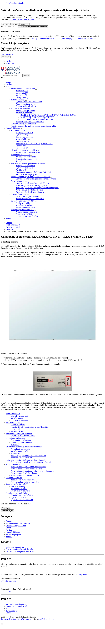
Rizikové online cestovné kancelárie (30, 122)
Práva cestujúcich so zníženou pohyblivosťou (33, 183)
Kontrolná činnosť (13, 225)
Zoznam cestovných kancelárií (27, 196)
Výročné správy (22, 135)
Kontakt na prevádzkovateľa (17, 606)
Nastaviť (15, 24)
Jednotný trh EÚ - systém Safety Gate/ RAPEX (34, 144)
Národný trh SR (22, 148)
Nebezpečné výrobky (14, 227)
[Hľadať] (26, 75)
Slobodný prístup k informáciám (23, 124)
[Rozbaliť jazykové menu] (6, 57)
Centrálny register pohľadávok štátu (20, 551)
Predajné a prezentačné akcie (27, 212)
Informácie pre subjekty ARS (27, 174)
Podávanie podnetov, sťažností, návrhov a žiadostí (25, 460)
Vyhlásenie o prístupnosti (16, 604)
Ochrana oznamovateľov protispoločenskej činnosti (36, 179)
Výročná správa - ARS (24, 168)
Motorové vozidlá (23, 141)
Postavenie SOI (22, 91)
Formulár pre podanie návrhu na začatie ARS (33, 172)
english (8, 61)
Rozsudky (19, 161)
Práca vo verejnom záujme (26, 104)
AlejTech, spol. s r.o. (46, 619)
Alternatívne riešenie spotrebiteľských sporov (23, 447)
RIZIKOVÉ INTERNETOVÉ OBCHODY (37, 117)
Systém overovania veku (25, 207)
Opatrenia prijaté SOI (24, 214)
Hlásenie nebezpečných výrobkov (19, 434)
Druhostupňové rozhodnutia (26, 159)
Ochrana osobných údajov (26, 106)
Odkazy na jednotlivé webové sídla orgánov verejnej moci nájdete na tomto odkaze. (63, 38)
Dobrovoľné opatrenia (24, 137)
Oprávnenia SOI (22, 93)
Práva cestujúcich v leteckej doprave (30, 192)
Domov (9, 82)
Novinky (9, 84)
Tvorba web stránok (9, 619)
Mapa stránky (11, 611)
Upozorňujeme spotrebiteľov (27, 216)
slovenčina (10, 63)
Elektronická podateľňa (15, 547)
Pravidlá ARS (21, 170)
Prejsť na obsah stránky (15, 3)
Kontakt (9, 218)
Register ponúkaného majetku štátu (19, 549)
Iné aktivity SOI (22, 95)
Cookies (9, 613)
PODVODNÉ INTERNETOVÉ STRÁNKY (37, 119)
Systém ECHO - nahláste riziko (28, 152)
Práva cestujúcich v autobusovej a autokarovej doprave (37, 188)
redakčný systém (24, 619)
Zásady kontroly (22, 97)
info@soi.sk (82, 574)
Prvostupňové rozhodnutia (26, 157)
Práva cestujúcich (13, 464)
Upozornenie (21, 146)
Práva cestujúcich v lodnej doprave (29, 190)
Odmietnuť (6, 24)
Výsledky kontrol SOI (24, 133)
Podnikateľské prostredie (25, 111)
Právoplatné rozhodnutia (25, 166)
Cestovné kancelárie (14, 478)
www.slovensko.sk (8, 581)
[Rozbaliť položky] (36, 89)
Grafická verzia (7, 54)
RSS (7, 608)
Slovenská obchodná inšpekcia (18, 523)
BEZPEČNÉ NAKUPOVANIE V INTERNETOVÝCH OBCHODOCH (48, 115)
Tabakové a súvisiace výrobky (17, 484)
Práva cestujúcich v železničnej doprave (31, 185)
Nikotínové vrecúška (24, 205)
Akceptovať (24, 24)
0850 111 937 (6, 591)
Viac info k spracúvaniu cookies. (21, 20)
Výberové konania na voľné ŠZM (29, 102)
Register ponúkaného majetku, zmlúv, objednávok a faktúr (33, 126)
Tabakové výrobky (23, 203)
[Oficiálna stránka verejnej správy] (33, 26)
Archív (8, 528)
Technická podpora (13, 534)
